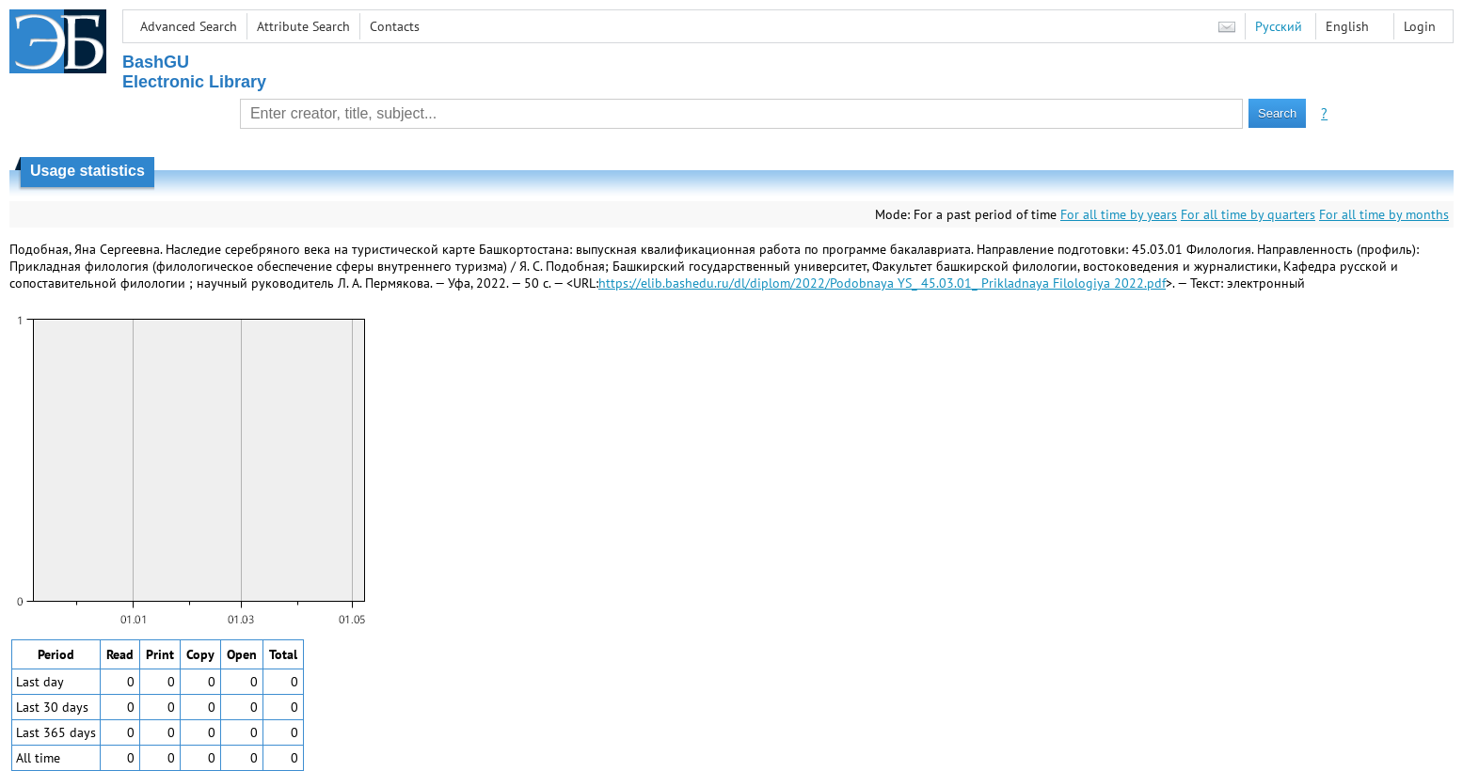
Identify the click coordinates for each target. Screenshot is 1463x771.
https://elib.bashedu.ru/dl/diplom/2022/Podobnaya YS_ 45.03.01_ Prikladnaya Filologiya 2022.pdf (882, 283)
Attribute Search (303, 26)
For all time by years (1118, 214)
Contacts (395, 26)
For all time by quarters (1248, 214)
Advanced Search (188, 26)
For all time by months (1384, 214)
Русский (1278, 26)
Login (1420, 26)
